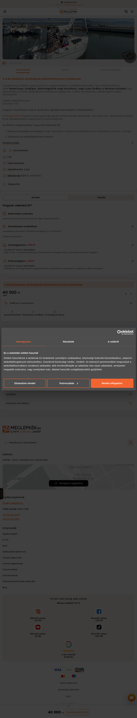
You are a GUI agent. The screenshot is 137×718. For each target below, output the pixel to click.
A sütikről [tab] (113, 341)
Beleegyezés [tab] (24, 341)
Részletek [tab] (68, 341)
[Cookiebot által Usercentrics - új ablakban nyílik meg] (119, 332)
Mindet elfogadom (112, 383)
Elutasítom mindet (24, 383)
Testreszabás (68, 383)
